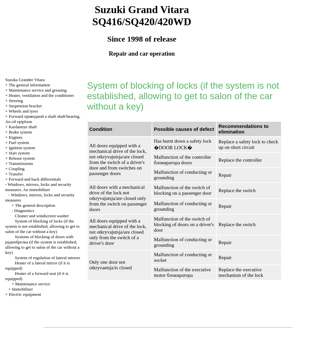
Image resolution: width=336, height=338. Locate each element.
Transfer (16, 173)
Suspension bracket (25, 105)
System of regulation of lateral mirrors (47, 257)
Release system (22, 158)
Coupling (17, 168)
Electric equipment (25, 294)
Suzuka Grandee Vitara (25, 79)
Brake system (20, 132)
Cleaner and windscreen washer (42, 215)
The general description (35, 205)
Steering (16, 100)
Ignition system (22, 147)
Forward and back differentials (35, 179)
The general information (29, 84)
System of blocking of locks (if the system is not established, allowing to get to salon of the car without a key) (42, 226)
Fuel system (19, 142)
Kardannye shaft (23, 126)
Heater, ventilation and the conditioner (41, 95)
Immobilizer (22, 289)
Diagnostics (24, 210)
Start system (19, 153)
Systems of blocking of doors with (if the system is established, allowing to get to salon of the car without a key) (42, 244)
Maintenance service (32, 283)
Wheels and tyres (23, 111)
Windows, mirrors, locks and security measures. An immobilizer (38, 187)
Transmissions (21, 163)
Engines (16, 137)
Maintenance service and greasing (38, 90)
